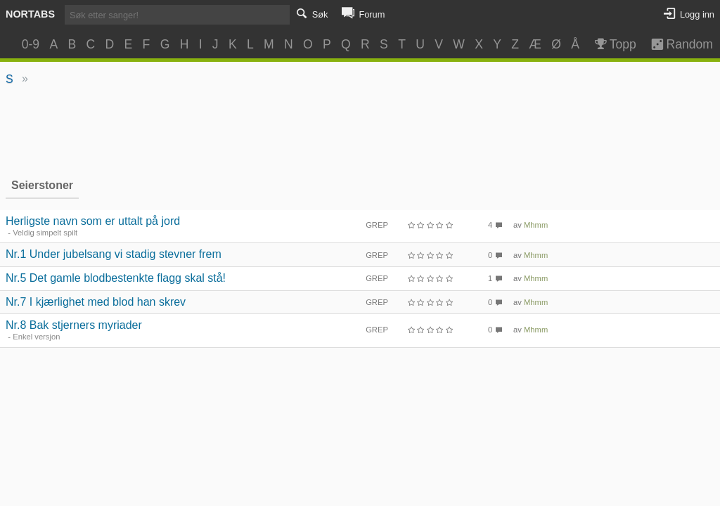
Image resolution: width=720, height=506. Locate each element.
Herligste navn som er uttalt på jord (93, 221)
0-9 (30, 44)
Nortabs (30, 14)
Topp (614, 44)
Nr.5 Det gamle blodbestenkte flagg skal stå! (116, 278)
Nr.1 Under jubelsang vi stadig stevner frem (113, 254)
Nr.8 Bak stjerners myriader (74, 325)
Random (675, 44)
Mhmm (536, 225)
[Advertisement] (360, 130)
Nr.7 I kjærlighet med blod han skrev (96, 302)
